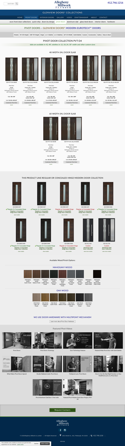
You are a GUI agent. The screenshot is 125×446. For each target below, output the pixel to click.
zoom (11, 105)
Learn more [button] (20, 444)
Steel (86, 22)
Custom (85, 35)
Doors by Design (48, 22)
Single (42, 35)
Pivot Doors (60, 22)
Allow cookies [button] (45, 443)
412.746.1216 (115, 3)
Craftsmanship (81, 17)
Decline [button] (36, 443)
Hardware (111, 22)
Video (69, 17)
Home (19, 17)
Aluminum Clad (72, 22)
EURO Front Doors (20, 22)
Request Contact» (63, 410)
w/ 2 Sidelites (58, 35)
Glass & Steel (107, 35)
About (94, 17)
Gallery (60, 17)
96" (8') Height (24, 35)
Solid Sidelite (77, 35)
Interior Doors (47, 17)
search (11, 3)
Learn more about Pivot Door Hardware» (62, 321)
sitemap (62, 441)
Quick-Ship (36, 22)
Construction (92, 35)
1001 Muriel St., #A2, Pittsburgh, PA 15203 (75, 435)
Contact (103, 17)
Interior (100, 22)
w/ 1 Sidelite (49, 35)
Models (16, 35)
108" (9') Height (34, 35)
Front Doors (31, 17)
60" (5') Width (68, 35)
